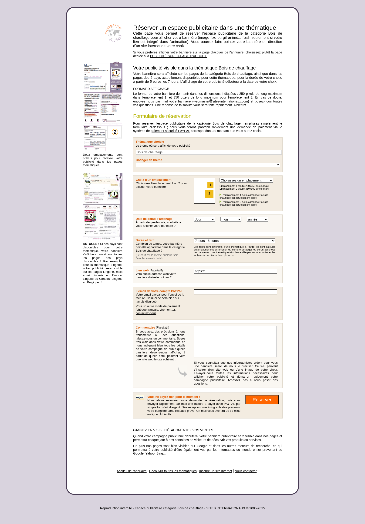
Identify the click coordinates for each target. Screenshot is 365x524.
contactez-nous (146, 313)
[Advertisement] (101, 359)
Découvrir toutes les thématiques (173, 471)
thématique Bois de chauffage (225, 67)
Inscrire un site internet (215, 471)
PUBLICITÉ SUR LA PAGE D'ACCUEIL (178, 56)
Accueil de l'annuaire (132, 471)
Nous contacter (246, 471)
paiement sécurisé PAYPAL (170, 131)
